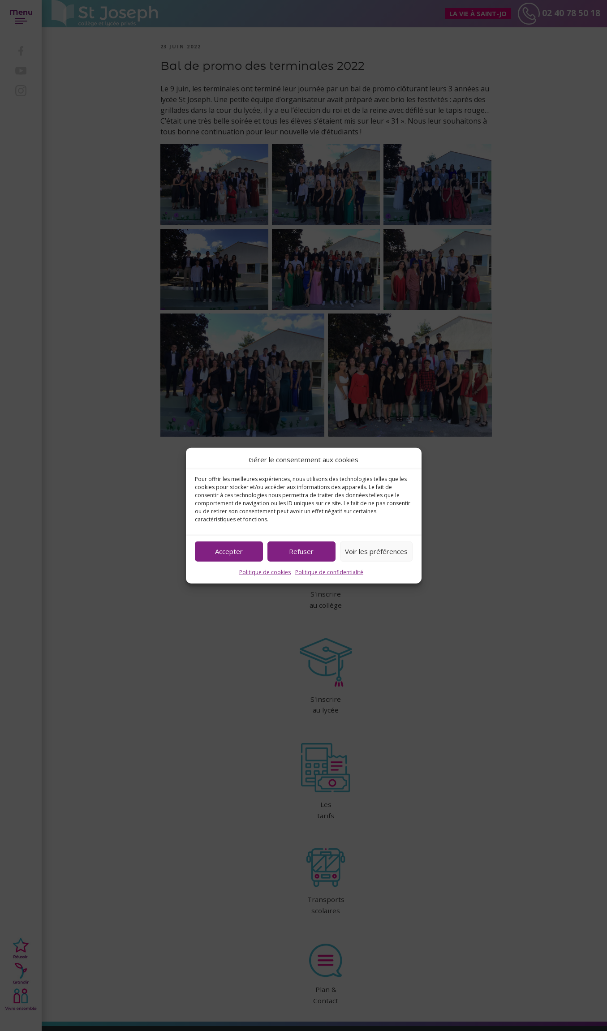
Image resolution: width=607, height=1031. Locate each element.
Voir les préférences (376, 551)
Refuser (301, 551)
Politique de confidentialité (329, 572)
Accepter (229, 551)
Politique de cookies (265, 572)
